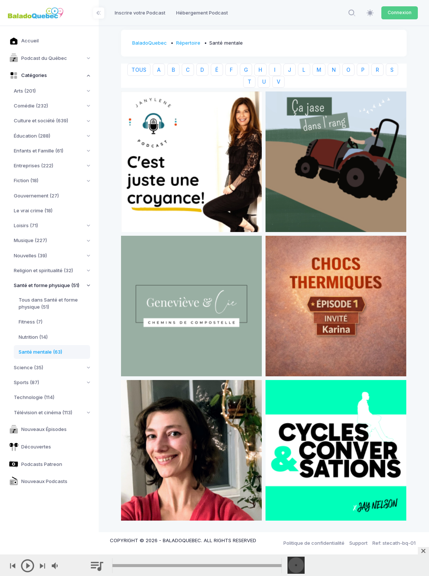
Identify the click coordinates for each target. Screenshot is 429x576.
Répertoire (188, 43)
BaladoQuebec (149, 43)
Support (358, 543)
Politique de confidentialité (313, 543)
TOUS (138, 70)
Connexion (399, 12)
